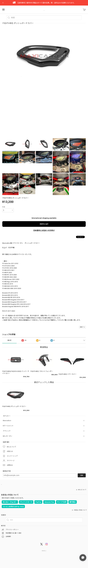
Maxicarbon (7, 420)
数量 (3, 207)
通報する (82, 327)
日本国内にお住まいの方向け (44, 230)
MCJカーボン (7, 436)
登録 (81, 475)
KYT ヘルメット (8, 426)
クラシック (7, 431)
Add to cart (44, 224)
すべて (9, 340)
